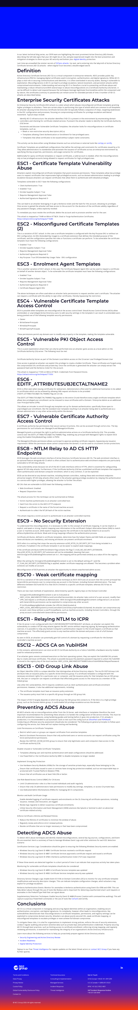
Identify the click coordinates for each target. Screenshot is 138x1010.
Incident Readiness (27, 940)
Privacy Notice (18, 983)
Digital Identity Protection (30, 944)
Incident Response (57, 986)
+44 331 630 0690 (94, 993)
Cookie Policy (17, 986)
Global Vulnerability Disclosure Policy (26, 990)
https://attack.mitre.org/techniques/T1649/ (35, 219)
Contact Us (17, 994)
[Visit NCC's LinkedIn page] (122, 968)
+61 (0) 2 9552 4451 (99, 986)
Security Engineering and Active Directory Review (40, 937)
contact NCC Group (99, 949)
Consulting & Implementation (60, 979)
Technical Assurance (57, 975)
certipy (101, 143)
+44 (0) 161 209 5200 (104, 979)
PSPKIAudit (106, 719)
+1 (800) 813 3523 (104, 983)
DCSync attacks (62, 63)
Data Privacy (17, 979)
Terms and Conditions (21, 975)
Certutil (75, 899)
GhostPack (93, 719)
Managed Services (56, 983)
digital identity (80, 59)
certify (109, 143)
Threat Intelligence (41, 949)
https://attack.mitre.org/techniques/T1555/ (35, 374)
